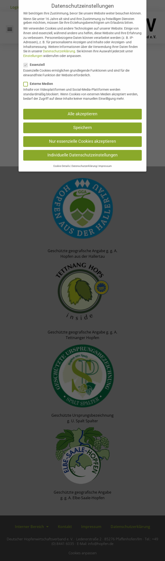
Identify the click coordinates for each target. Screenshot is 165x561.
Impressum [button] (105, 160)
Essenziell (35, 59)
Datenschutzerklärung (59, 46)
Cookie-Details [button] (61, 160)
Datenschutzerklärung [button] (84, 160)
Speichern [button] (82, 122)
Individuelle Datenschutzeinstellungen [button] (82, 149)
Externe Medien (39, 78)
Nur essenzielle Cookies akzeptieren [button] (82, 136)
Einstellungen (33, 50)
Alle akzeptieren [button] (82, 108)
